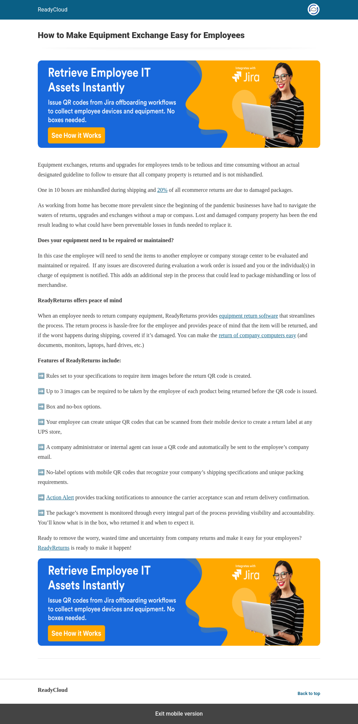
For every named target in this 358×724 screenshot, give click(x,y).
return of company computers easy (257, 335)
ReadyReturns (54, 548)
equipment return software (248, 316)
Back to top (309, 693)
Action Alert (60, 497)
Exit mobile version (179, 713)
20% (162, 190)
